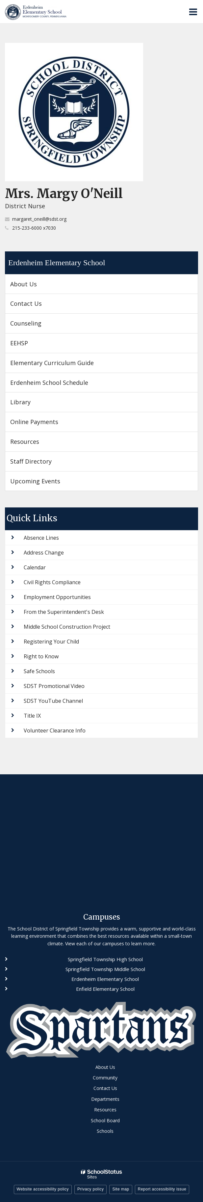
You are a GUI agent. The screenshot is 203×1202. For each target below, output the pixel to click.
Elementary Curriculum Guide (52, 363)
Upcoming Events (35, 481)
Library (20, 402)
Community (105, 1077)
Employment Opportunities (57, 597)
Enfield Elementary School (105, 989)
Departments (105, 1099)
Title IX (32, 715)
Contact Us (26, 303)
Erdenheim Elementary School (56, 262)
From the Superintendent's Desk (64, 611)
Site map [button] (120, 1189)
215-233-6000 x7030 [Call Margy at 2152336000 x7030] (34, 228)
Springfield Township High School (105, 959)
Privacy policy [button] (90, 1189)
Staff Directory (31, 461)
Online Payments (34, 422)
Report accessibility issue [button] (162, 1189)
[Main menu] (193, 11)
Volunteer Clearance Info (55, 730)
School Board (105, 1120)
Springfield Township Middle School (105, 969)
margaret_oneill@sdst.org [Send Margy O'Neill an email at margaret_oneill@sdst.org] (39, 219)
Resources (24, 441)
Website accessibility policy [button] (43, 1189)
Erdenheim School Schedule (49, 382)
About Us (23, 284)
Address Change (44, 552)
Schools (105, 1131)
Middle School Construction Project (67, 626)
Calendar (35, 567)
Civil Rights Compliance (52, 582)
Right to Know (41, 656)
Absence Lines (41, 537)
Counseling (25, 323)
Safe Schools (39, 671)
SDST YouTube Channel (53, 700)
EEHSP (30, 345)
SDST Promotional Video (54, 686)
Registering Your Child (51, 641)
